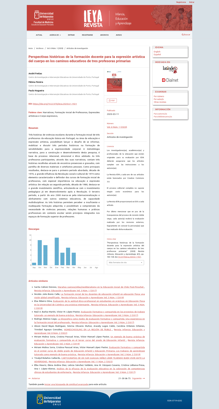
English (157, 52)
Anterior (36, 378)
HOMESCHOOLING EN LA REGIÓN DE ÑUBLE (88, 329)
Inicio (31, 48)
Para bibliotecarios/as (163, 117)
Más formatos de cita (118, 262)
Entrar (71, 35)
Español (157, 54)
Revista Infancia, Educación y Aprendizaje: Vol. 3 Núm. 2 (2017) (107, 315)
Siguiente (137, 378)
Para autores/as (160, 114)
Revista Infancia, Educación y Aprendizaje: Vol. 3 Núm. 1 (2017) (65, 290)
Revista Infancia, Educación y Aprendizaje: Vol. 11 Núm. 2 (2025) (81, 361)
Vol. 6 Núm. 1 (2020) (55, 48)
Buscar (186, 34)
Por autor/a (159, 99)
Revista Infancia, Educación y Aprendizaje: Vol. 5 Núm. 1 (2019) (92, 297)
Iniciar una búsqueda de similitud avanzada (66, 384)
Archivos (104, 35)
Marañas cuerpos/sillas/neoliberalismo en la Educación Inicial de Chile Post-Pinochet (101, 287)
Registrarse (87, 35)
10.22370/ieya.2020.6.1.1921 (129, 257)
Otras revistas (160, 102)
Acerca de (54, 35)
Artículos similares (38, 281)
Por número (159, 96)
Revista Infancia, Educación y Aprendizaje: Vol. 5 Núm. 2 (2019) (109, 354)
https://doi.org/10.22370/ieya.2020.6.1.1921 (55, 104)
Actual (39, 35)
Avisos (119, 35)
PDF (113, 100)
